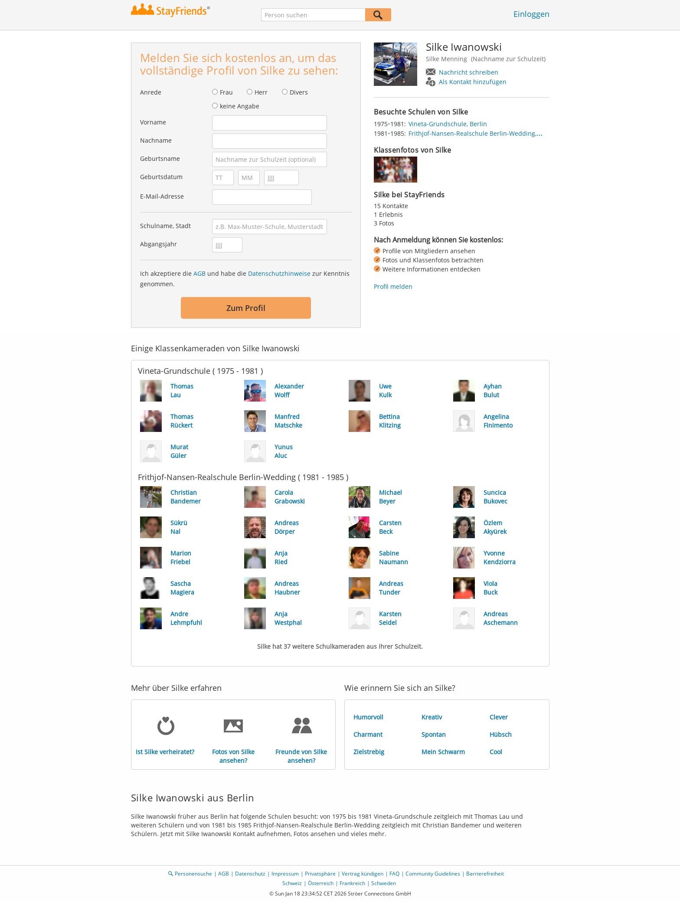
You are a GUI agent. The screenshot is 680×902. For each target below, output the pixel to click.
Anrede (150, 92)
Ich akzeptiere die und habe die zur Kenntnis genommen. (245, 278)
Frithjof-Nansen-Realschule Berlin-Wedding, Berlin (482, 133)
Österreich (320, 883)
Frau (226, 92)
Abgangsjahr (158, 244)
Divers (299, 92)
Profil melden (393, 286)
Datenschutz (250, 873)
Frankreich (352, 883)
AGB (199, 273)
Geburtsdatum (161, 177)
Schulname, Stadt (165, 226)
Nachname (156, 140)
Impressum (285, 873)
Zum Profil (245, 308)
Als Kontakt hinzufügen (473, 82)
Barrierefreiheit (485, 873)
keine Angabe (239, 106)
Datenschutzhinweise (279, 273)
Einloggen (531, 14)
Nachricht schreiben (468, 72)
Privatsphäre (320, 873)
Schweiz (292, 883)
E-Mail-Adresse (162, 196)
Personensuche (193, 873)
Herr (261, 92)
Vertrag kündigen (362, 873)
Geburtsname (160, 158)
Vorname (153, 122)
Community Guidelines (432, 873)
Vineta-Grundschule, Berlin (448, 124)
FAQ (394, 873)
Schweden (383, 883)
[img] (395, 170)
